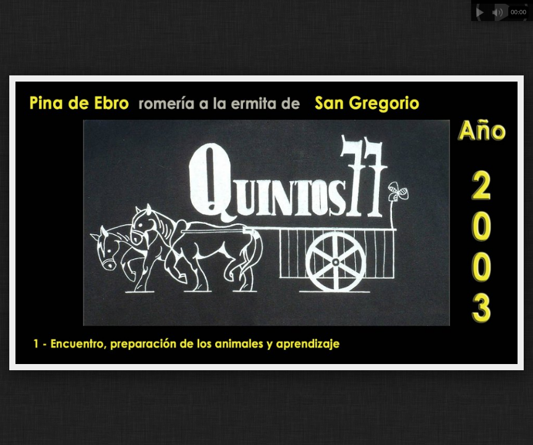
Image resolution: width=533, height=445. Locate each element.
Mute (497, 12)
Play (479, 12)
